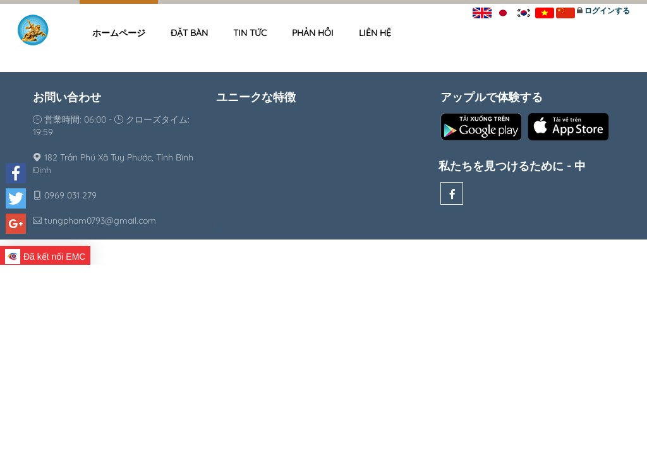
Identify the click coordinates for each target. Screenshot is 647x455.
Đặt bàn (189, 33)
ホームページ (118, 33)
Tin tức (250, 33)
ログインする (607, 10)
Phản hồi (313, 33)
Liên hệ (375, 33)
